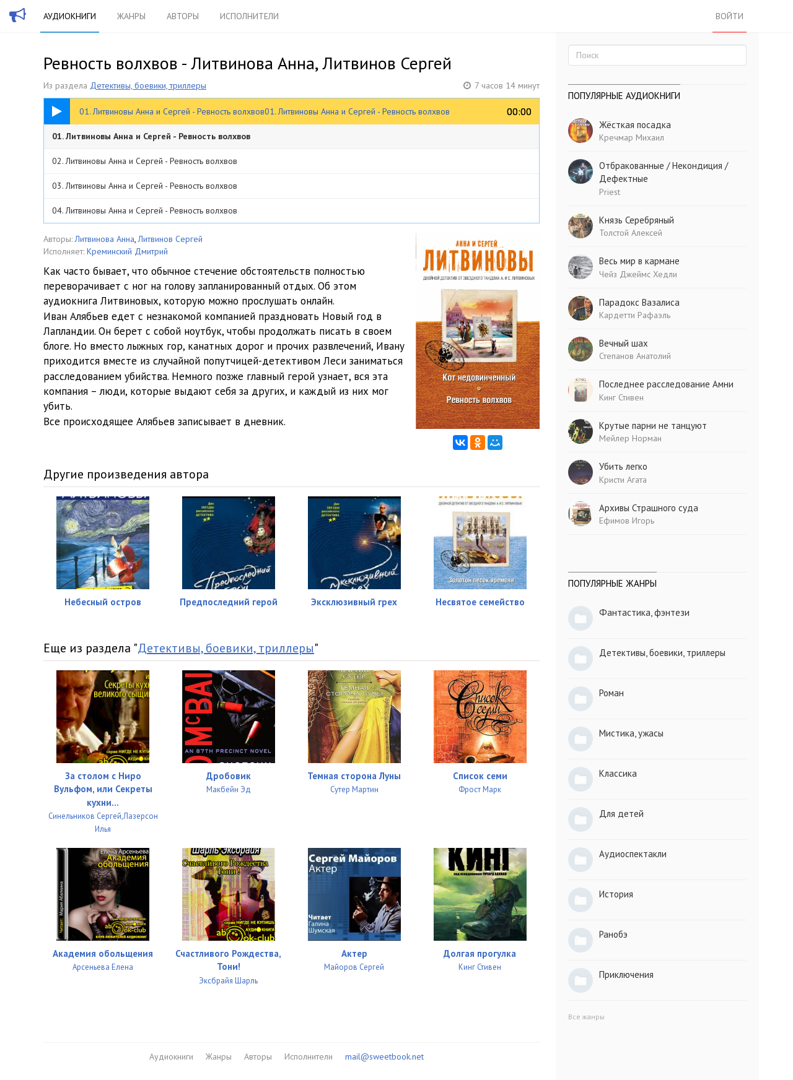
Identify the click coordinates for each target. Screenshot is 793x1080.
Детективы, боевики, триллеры (148, 85)
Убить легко (623, 466)
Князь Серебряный (636, 220)
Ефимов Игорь (626, 520)
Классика (618, 773)
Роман (611, 693)
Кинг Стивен (621, 397)
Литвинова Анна (104, 238)
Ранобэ (613, 934)
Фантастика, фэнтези (644, 612)
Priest (609, 191)
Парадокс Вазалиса (639, 302)
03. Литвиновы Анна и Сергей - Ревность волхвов (144, 185)
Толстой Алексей (630, 232)
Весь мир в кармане (639, 261)
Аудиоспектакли (633, 854)
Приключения (626, 974)
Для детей (621, 813)
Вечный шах (623, 343)
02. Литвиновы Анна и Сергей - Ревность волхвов (144, 160)
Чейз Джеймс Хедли (638, 274)
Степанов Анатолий (635, 355)
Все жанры (586, 1016)
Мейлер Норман (630, 438)
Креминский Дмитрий (127, 251)
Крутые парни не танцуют (653, 425)
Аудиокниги (69, 16)
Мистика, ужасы (631, 733)
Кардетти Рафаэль (634, 315)
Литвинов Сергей (170, 238)
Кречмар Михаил (631, 137)
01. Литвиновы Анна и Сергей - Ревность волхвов (151, 136)
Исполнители (249, 16)
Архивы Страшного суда (648, 508)
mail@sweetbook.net (384, 1056)
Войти (729, 16)
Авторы (183, 16)
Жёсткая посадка (635, 125)
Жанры (131, 16)
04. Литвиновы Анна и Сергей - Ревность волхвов (144, 210)
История (616, 894)
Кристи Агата (623, 479)
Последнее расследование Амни (666, 384)
